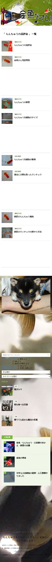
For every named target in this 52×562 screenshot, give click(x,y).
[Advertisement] (26, 82)
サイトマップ (7, 361)
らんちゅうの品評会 (23, 45)
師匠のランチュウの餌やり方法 (28, 232)
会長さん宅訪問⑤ (22, 60)
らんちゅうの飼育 (22, 102)
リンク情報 (15, 532)
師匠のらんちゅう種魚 (24, 217)
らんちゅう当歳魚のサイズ (26, 117)
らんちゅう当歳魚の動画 (25, 159)
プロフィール (25, 532)
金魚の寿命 (21, 458)
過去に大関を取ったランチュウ (28, 175)
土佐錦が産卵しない (9, 366)
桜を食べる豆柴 (21, 405)
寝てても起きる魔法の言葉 (26, 420)
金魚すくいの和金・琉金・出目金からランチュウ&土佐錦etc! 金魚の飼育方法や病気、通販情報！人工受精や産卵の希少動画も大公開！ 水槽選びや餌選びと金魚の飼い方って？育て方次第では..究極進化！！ (26, 548)
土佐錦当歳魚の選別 (9, 359)
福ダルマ (18, 389)
